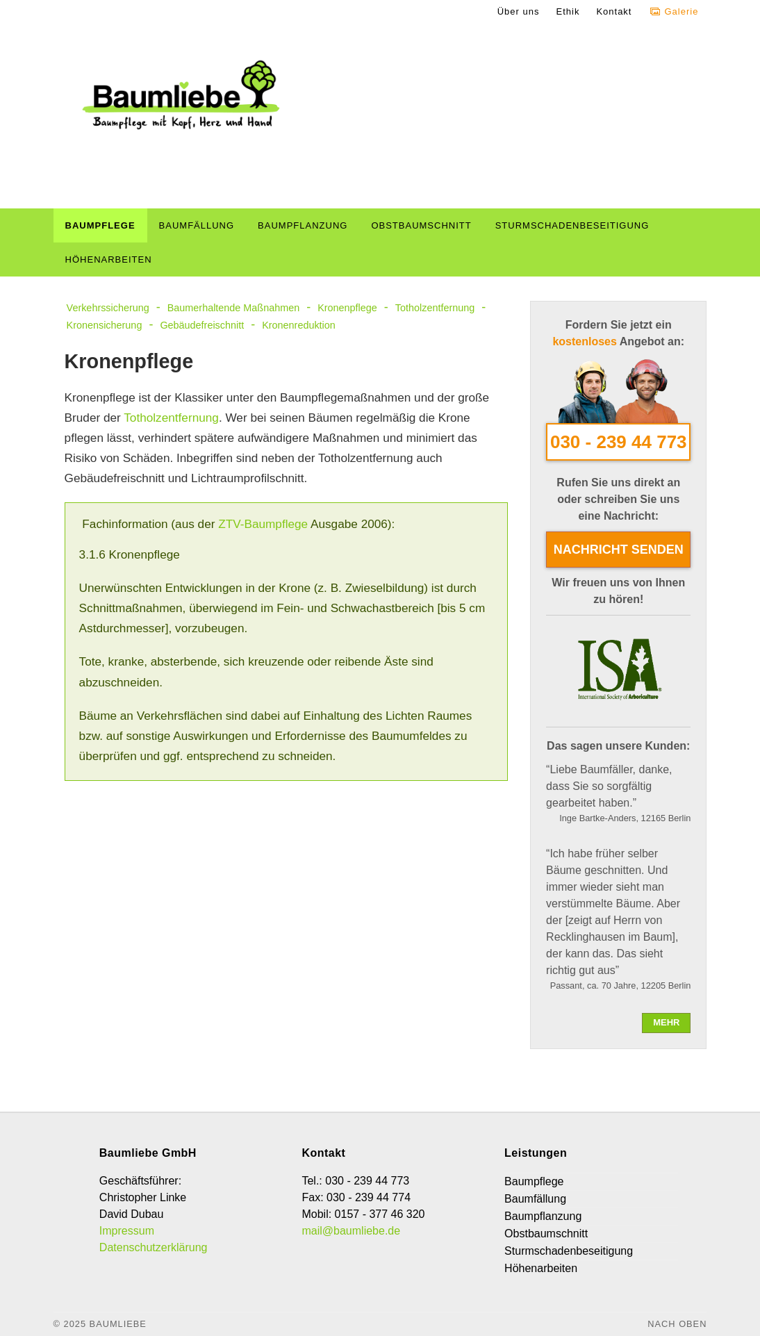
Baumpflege (100, 225)
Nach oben (677, 1324)
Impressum (126, 1231)
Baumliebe (118, 1324)
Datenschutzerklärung (153, 1247)
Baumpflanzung (302, 225)
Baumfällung (197, 225)
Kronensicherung (104, 325)
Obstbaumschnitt (421, 225)
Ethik (567, 11)
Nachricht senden (619, 549)
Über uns (518, 11)
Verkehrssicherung (108, 307)
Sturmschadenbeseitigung (572, 225)
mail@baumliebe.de (350, 1231)
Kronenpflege (347, 307)
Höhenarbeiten (108, 259)
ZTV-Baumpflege (263, 524)
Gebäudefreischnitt (202, 325)
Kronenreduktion (299, 325)
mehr (666, 1022)
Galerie (681, 11)
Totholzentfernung (434, 307)
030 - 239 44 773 (618, 441)
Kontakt (613, 11)
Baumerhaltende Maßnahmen (233, 307)
